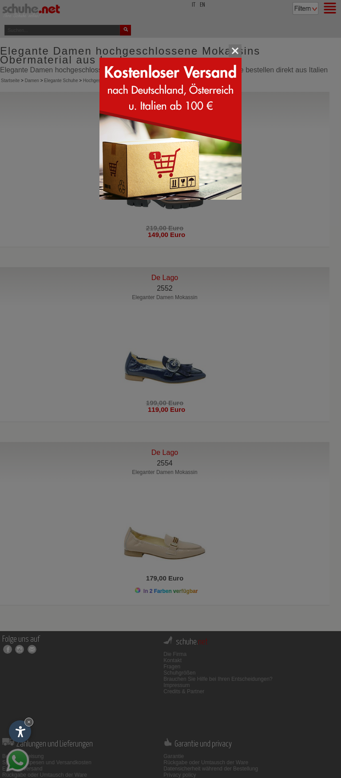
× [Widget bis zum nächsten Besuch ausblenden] (29, 722)
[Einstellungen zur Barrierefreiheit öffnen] (20, 731)
